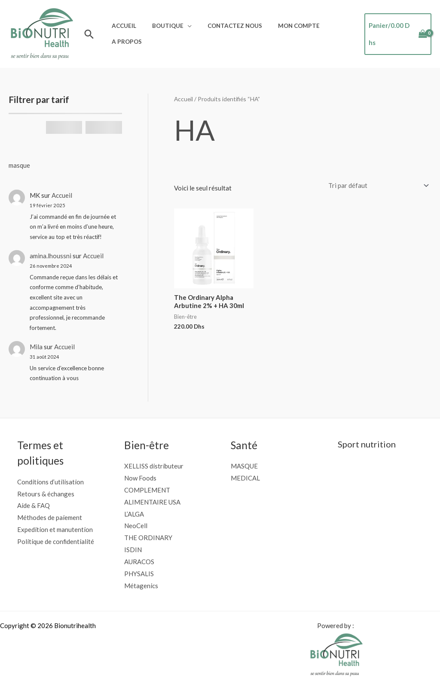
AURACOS (139, 561)
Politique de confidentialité (56, 541)
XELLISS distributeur (153, 466)
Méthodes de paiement (49, 517)
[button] (89, 34)
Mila (36, 347)
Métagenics (141, 585)
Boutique (161, 27)
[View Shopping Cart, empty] (395, 34)
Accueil (122, 27)
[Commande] (377, 185)
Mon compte (284, 27)
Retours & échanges (45, 494)
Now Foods (140, 478)
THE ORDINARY (148, 537)
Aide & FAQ (33, 505)
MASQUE (244, 466)
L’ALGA (134, 514)
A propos (125, 39)
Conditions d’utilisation (50, 482)
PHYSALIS (139, 573)
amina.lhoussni (50, 256)
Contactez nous (224, 27)
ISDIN (133, 549)
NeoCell (135, 525)
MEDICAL (245, 478)
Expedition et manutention (55, 529)
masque (19, 165)
